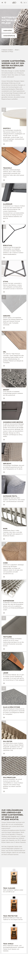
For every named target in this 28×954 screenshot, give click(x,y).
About (17, 49)
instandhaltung (9, 35)
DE (25, 2)
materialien (7, 30)
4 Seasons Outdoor (7, 49)
